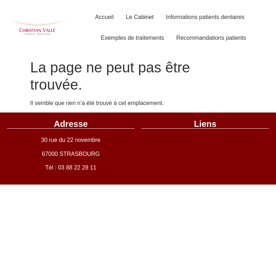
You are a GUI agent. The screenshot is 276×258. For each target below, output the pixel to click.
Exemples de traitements (132, 38)
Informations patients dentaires (205, 17)
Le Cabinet (139, 17)
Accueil (104, 17)
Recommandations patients (211, 38)
